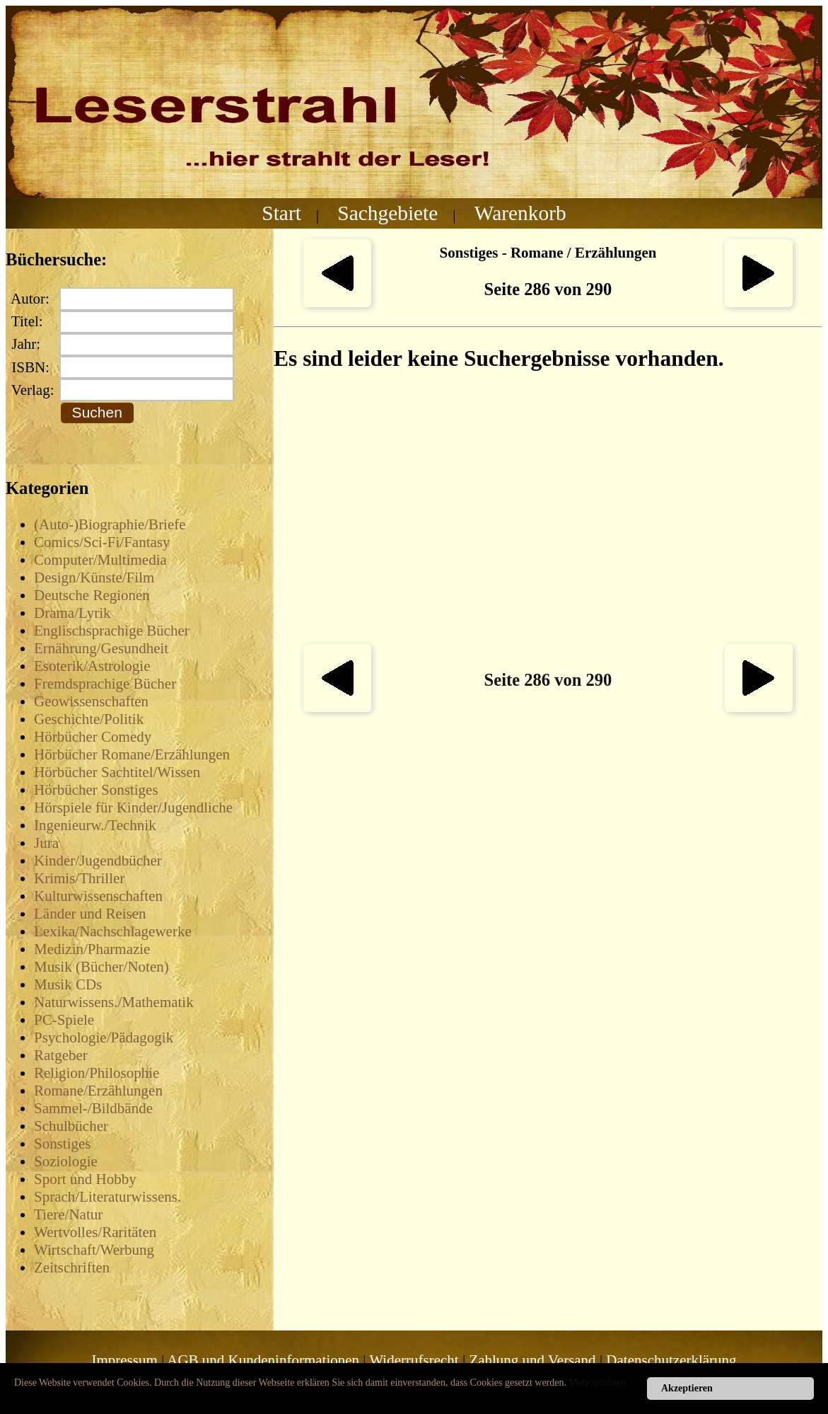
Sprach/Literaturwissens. (107, 1196)
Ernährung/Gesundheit (101, 648)
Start (281, 213)
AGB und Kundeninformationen (263, 1360)
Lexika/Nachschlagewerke (113, 931)
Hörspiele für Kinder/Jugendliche (133, 807)
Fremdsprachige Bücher (105, 683)
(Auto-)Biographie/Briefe (110, 524)
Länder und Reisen (90, 913)
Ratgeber (61, 1055)
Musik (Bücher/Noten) (101, 966)
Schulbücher (71, 1125)
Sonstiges (62, 1143)
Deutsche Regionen (92, 595)
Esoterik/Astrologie (92, 665)
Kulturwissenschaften (98, 895)
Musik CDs (68, 984)
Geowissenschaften (91, 701)
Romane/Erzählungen (98, 1090)
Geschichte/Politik (89, 719)
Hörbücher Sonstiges (96, 789)
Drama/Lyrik (72, 612)
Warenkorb (520, 213)
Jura (46, 842)
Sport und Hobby (85, 1179)
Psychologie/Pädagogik (103, 1037)
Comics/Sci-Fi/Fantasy (102, 542)
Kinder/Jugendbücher (98, 860)
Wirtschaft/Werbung (94, 1249)
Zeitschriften (72, 1267)
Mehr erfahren (597, 1382)
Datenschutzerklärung (671, 1360)
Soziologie (66, 1161)
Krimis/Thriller (79, 878)
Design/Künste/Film (94, 577)
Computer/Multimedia (100, 559)
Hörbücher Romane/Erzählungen (132, 754)
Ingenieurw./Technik (95, 825)
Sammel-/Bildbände (93, 1108)
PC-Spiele (64, 1019)
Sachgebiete (387, 213)
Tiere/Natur (68, 1214)
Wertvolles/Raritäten (95, 1232)
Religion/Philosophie (96, 1072)
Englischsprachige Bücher (111, 630)
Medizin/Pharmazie (92, 949)
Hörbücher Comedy (92, 736)
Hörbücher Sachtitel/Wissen (117, 772)
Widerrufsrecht (413, 1360)
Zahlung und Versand (532, 1360)
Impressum (124, 1360)
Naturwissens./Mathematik (114, 1002)
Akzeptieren (687, 1388)
